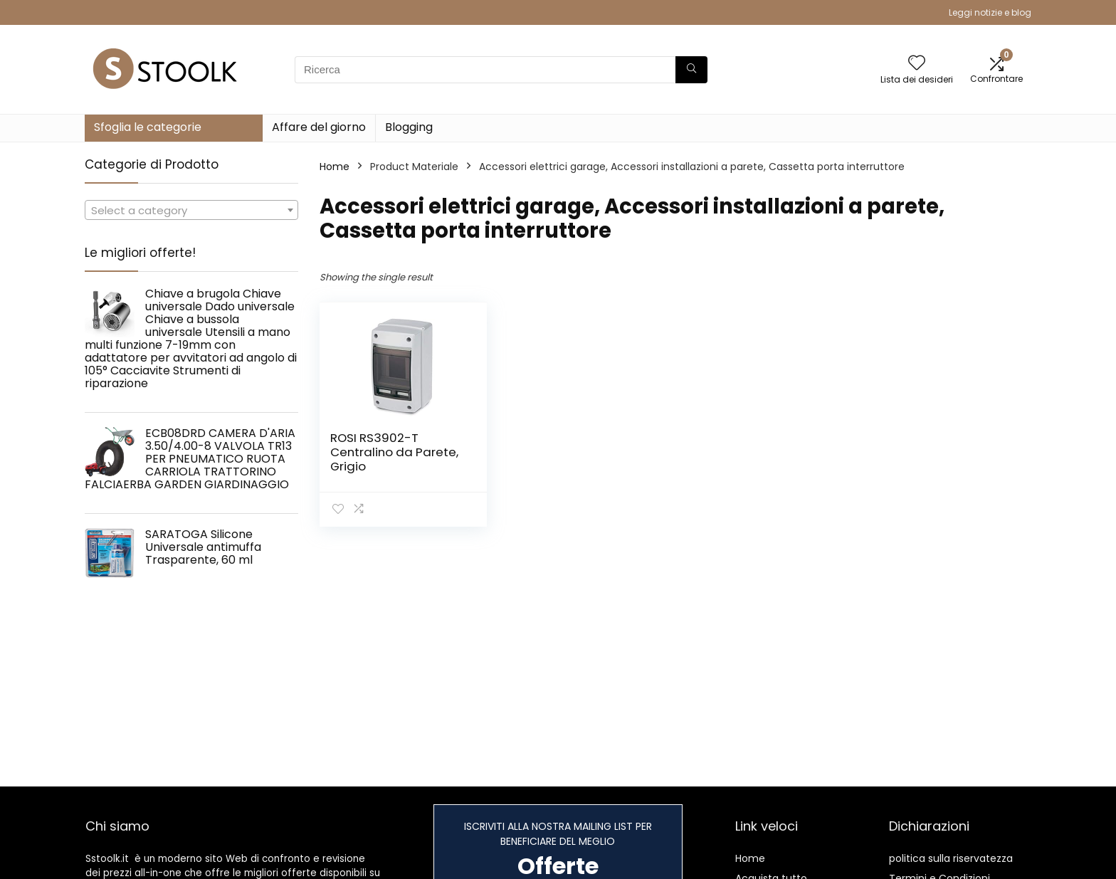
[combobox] (191, 210)
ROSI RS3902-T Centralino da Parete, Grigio (394, 452)
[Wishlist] (916, 63)
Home (334, 166)
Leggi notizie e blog (990, 12)
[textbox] (191, 211)
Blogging (409, 127)
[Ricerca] (691, 69)
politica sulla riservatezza (951, 858)
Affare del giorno (319, 127)
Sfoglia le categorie (147, 127)
